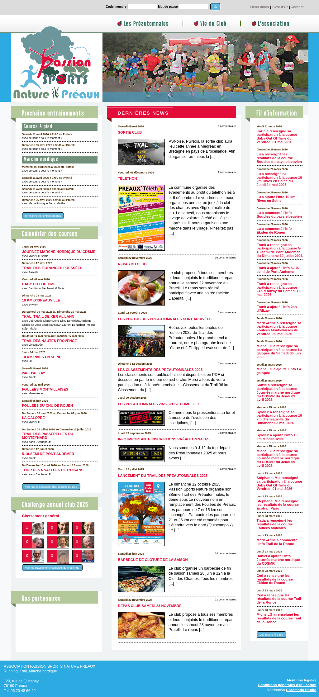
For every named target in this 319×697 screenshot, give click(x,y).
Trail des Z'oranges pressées (52, 268)
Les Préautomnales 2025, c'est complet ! (158, 404)
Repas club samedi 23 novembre (150, 606)
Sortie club (130, 132)
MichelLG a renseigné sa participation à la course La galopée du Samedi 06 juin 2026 (279, 351)
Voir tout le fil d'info (271, 634)
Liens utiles (259, 7)
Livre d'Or (280, 7)
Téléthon (127, 178)
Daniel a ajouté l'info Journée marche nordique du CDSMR (278, 559)
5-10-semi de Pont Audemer (48, 454)
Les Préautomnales (146, 24)
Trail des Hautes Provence (49, 341)
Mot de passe (168, 6)
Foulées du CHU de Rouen (47, 405)
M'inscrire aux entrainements (43, 215)
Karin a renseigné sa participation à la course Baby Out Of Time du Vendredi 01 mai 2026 (277, 136)
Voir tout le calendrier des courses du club (51, 486)
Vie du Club (213, 24)
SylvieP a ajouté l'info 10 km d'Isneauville (277, 437)
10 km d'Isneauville (41, 300)
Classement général (40, 516)
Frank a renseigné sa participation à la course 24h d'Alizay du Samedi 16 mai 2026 (279, 289)
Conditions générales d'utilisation (287, 685)
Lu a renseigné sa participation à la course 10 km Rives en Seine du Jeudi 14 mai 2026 (279, 179)
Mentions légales (302, 680)
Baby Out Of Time (39, 284)
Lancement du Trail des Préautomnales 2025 (163, 475)
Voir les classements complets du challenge (52, 567)
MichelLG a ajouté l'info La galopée (279, 371)
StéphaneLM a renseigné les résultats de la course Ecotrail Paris (278, 504)
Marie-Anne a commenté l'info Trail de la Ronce (277, 542)
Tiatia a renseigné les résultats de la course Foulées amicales (275, 524)
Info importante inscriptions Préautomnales (164, 439)
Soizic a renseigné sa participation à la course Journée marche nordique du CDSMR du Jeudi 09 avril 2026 (278, 392)
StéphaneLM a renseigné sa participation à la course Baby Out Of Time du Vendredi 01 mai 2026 (279, 483)
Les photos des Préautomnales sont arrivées (165, 319)
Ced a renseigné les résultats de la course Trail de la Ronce (279, 598)
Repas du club (132, 264)
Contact (297, 7)
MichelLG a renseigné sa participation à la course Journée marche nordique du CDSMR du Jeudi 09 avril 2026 (278, 458)
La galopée (33, 418)
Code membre (116, 6)
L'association (273, 24)
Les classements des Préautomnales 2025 (160, 370)
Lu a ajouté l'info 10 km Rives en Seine (276, 198)
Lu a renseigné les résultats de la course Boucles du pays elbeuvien (279, 157)
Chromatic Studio (301, 690)
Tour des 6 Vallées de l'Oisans (52, 470)
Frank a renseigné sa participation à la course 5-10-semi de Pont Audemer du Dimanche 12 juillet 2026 (280, 250)
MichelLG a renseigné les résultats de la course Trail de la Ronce (279, 618)
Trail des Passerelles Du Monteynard (48, 435)
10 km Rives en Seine (42, 357)
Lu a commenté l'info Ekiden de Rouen (274, 230)
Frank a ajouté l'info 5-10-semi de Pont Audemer (278, 269)
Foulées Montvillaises (45, 389)
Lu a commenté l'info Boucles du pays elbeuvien (279, 214)
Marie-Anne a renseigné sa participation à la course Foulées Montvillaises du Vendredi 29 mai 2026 (279, 328)
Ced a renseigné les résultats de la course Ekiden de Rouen (275, 579)
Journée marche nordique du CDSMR (59, 252)
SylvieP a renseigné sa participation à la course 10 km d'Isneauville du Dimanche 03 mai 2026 (279, 417)
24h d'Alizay (33, 373)
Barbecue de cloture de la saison (153, 560)
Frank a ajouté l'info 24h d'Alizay (277, 308)
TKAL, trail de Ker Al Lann (48, 316)
